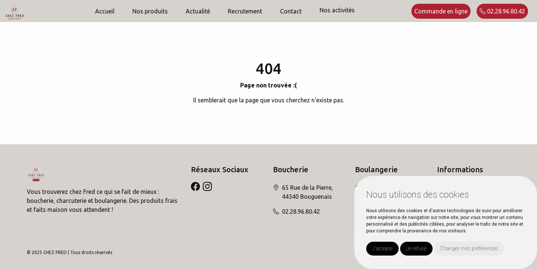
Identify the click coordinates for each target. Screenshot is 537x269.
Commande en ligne (441, 11)
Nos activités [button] (337, 10)
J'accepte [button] (382, 248)
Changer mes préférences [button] (469, 248)
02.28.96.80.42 (502, 11)
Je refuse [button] (416, 248)
